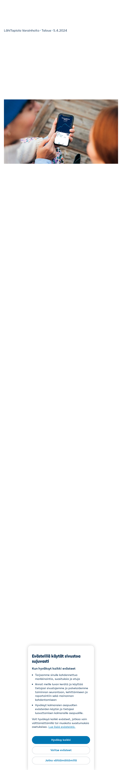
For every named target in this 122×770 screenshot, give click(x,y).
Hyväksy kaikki (61, 740)
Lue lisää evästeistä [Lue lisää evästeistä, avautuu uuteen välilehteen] (61, 727)
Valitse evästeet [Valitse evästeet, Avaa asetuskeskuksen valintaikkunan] (61, 750)
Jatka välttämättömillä (61, 760)
